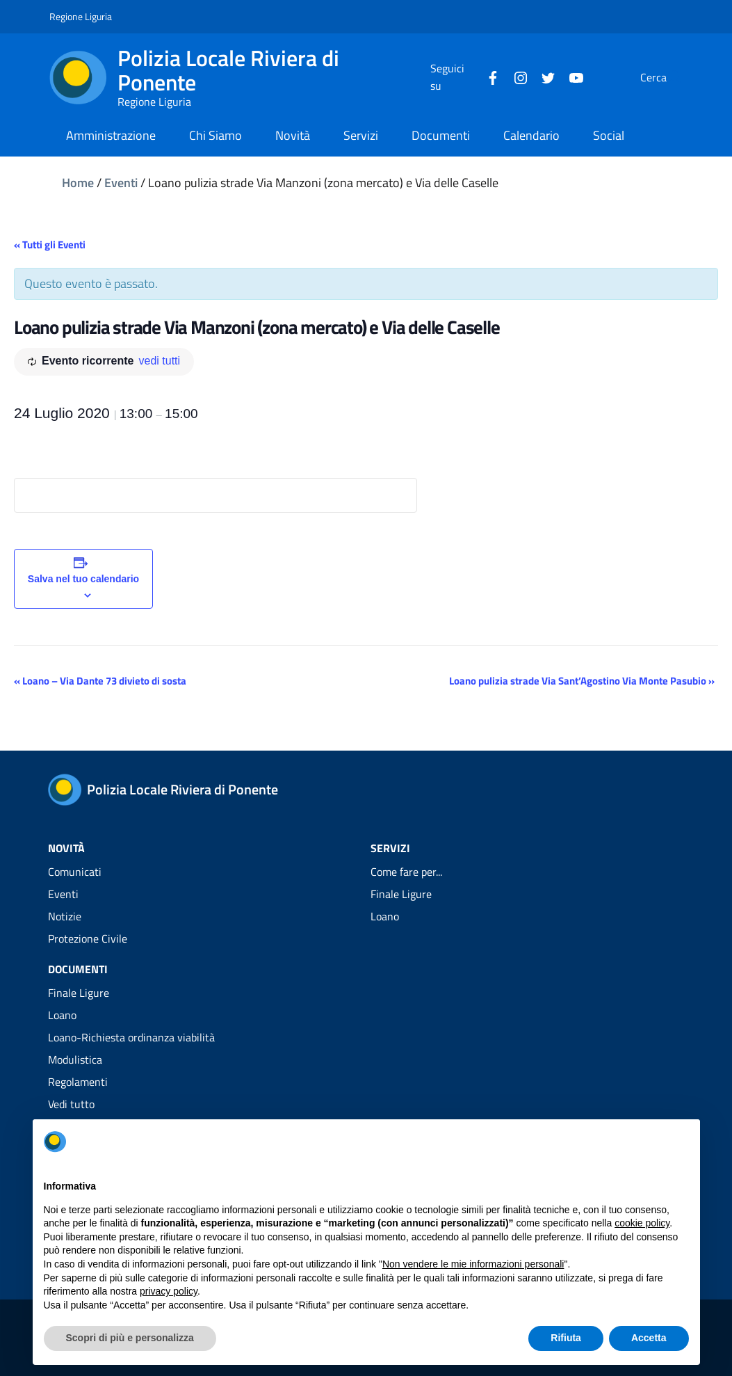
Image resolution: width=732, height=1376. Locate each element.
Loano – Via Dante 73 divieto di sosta (100, 681)
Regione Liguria (80, 16)
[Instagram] (487, 76)
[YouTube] (543, 76)
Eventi (121, 182)
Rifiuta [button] (566, 1337)
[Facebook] (459, 76)
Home (78, 182)
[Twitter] (515, 76)
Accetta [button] (649, 1337)
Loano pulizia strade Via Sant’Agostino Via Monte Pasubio (582, 681)
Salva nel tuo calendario (83, 578)
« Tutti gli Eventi (50, 245)
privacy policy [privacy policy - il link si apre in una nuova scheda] (168, 1291)
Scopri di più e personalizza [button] (130, 1337)
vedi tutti (159, 361)
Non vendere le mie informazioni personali (473, 1264)
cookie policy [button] (642, 1223)
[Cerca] (666, 77)
